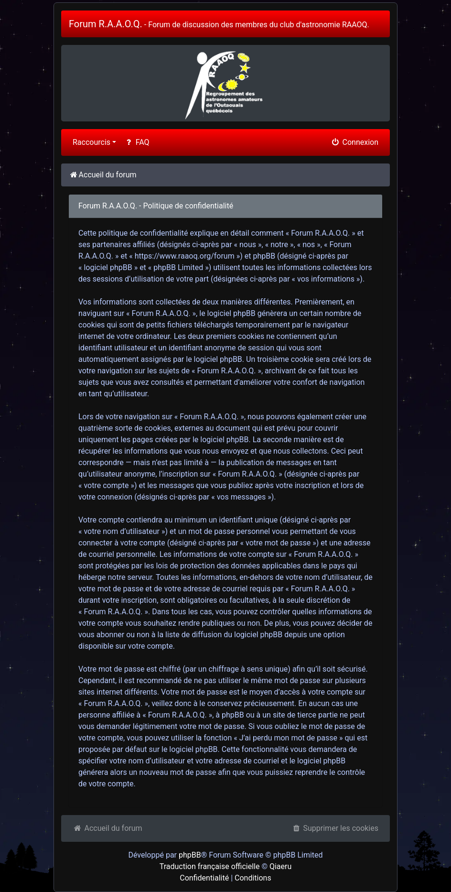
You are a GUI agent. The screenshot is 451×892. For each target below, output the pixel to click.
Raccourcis (91, 142)
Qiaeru (280, 866)
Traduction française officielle (210, 866)
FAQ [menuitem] (136, 142)
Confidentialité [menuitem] (204, 877)
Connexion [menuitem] (354, 142)
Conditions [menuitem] (253, 877)
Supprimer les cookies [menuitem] (334, 828)
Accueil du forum (107, 828)
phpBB (190, 854)
